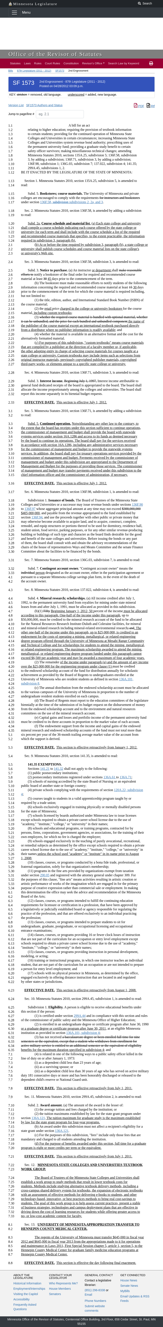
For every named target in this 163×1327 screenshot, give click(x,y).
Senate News (129, 1285)
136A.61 (109, 777)
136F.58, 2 (71, 202)
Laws (27, 63)
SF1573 (59, 70)
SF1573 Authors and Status (44, 105)
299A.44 (80, 1016)
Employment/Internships (29, 1288)
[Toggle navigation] (14, 12)
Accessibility (21, 1299)
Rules (38, 63)
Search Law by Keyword (123, 63)
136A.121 (38, 1118)
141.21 (44, 768)
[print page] (151, 63)
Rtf (151, 106)
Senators (55, 1294)
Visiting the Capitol (25, 1294)
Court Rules (52, 63)
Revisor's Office (92, 63)
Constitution (71, 63)
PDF (139, 106)
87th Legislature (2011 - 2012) (34, 70)
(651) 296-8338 (95, 1290)
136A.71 (125, 777)
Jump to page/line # (21, 114)
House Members (60, 1288)
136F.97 (29, 509)
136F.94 (36, 517)
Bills (10, 70)
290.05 (44, 875)
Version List (16, 105)
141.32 (58, 768)
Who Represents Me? (63, 1283)
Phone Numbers (95, 1301)
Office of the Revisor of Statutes (55, 54)
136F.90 (137, 504)
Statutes (15, 63)
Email (88, 1294)
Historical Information (27, 1283)
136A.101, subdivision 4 (83, 1033)
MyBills (125, 1291)
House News (128, 1280)
